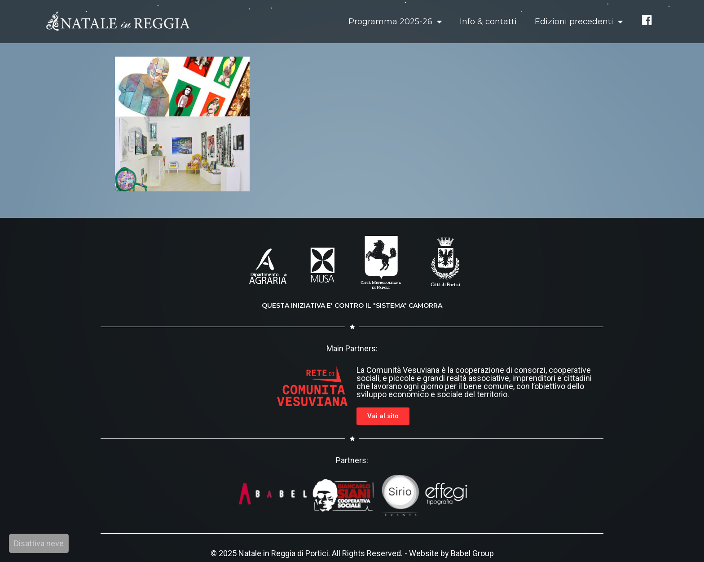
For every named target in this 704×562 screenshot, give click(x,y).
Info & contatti (488, 22)
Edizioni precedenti (579, 21)
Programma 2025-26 (395, 21)
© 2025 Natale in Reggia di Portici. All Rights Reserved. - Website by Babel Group (352, 553)
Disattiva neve (39, 543)
